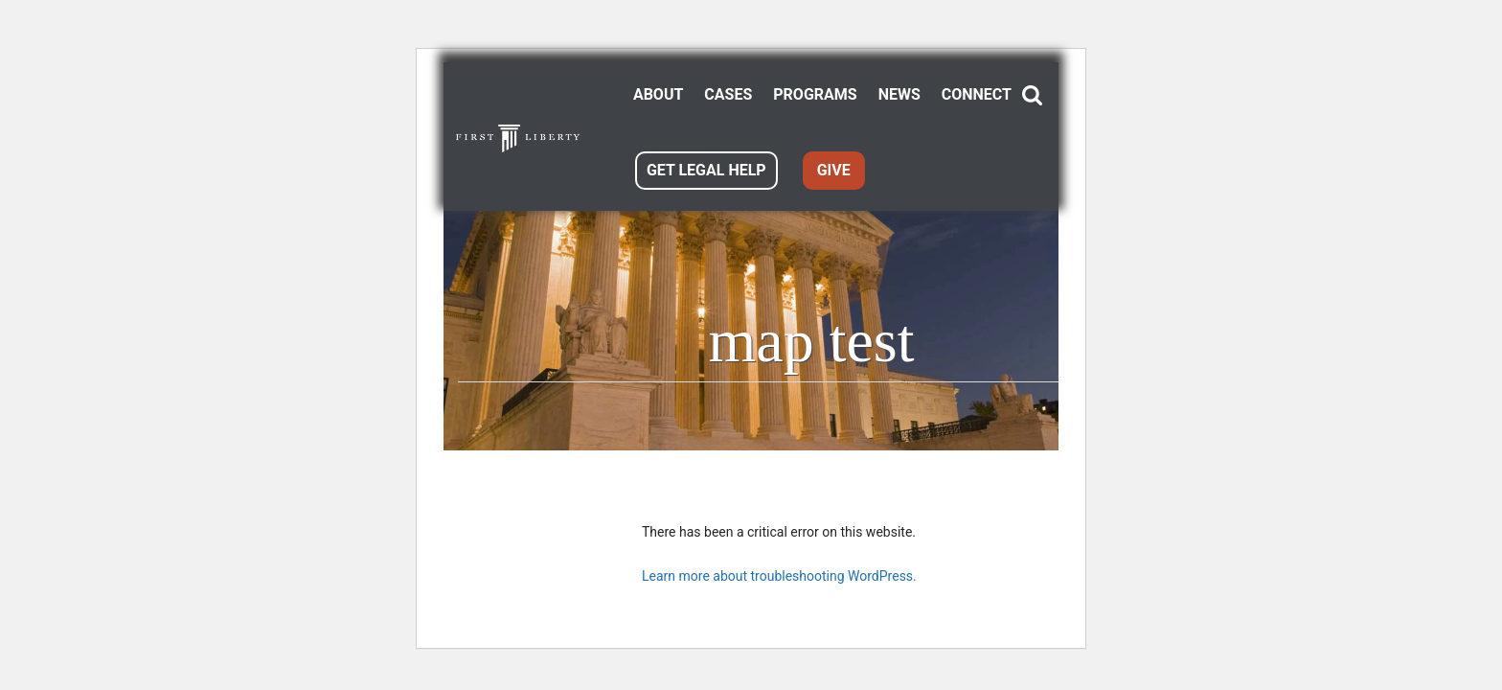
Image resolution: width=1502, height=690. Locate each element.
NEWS (899, 94)
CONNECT (977, 94)
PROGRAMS (814, 94)
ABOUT (658, 94)
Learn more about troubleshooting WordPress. (779, 576)
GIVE (834, 170)
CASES (728, 94)
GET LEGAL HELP (706, 170)
